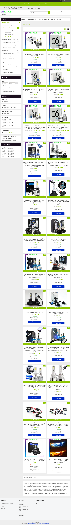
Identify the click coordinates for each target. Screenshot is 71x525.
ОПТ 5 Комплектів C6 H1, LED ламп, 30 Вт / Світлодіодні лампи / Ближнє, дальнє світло (58, 127)
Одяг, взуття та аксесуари (6, 63)
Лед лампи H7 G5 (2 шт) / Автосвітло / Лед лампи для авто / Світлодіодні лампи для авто (58, 312)
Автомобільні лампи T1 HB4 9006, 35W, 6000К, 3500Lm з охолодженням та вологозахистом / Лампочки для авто (34, 349)
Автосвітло (7, 36)
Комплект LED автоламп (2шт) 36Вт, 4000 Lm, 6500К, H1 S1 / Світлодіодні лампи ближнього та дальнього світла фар (58, 202)
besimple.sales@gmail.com (10, 132)
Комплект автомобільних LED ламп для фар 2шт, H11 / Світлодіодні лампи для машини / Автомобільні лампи (58, 424)
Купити (35, 65)
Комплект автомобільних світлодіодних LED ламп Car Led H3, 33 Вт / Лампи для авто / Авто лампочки (34, 387)
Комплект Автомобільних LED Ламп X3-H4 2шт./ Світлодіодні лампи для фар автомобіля (58, 276)
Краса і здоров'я (7, 53)
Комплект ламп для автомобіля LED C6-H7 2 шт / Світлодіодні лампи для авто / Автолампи (58, 91)
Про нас (41, 19)
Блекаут (5, 69)
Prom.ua (42, 521)
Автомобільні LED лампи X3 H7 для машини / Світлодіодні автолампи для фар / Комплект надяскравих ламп (34, 239)
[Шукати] (49, 12)
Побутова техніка (7, 42)
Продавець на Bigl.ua (35, 522)
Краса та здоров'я (7, 72)
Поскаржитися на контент (32, 523)
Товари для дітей (7, 39)
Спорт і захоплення (7, 45)
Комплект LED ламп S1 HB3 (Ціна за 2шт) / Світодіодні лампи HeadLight (34, 460)
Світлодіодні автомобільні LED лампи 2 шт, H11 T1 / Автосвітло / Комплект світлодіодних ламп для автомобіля (58, 349)
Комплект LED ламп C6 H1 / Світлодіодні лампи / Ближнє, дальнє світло (58, 54)
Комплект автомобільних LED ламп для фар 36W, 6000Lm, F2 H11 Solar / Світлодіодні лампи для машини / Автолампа (58, 387)
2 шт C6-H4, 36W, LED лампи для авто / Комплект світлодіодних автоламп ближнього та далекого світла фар (58, 164)
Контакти (46, 19)
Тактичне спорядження (8, 66)
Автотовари (6, 27)
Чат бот (59, 19)
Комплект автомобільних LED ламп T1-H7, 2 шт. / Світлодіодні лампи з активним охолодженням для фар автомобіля (34, 164)
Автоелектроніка (8, 30)
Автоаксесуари (8, 34)
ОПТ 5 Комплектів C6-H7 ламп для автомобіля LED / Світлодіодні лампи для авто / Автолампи (34, 127)
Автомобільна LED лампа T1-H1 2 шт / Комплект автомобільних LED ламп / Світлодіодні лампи (34, 276)
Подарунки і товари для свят (8, 59)
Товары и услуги (6, 22)
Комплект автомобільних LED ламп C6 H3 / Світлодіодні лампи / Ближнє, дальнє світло (34, 91)
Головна (23, 19)
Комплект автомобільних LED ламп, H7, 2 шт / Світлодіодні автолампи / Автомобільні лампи (34, 424)
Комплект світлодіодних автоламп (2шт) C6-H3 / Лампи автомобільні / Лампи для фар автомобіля (34, 202)
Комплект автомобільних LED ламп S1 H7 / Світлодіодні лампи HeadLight (34, 311)
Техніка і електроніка (8, 47)
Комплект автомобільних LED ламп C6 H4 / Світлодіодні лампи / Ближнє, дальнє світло (34, 54)
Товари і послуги (32, 19)
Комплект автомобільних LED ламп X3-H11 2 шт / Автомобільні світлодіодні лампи (58, 239)
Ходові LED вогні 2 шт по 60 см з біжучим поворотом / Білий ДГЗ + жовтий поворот (58, 461)
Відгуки (53, 19)
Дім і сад (5, 56)
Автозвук (7, 32)
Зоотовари (5, 50)
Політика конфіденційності (43, 523)
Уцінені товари (6, 25)
